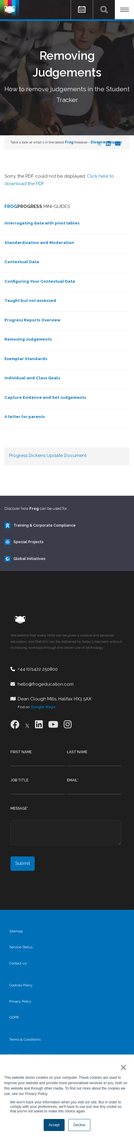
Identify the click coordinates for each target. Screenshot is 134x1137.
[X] (27, 724)
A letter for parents (24, 416)
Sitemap (16, 931)
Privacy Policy (20, 1001)
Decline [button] (79, 1125)
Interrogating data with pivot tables (42, 223)
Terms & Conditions (25, 1039)
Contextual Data (21, 261)
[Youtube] (53, 724)
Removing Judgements (28, 339)
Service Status (21, 947)
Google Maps (43, 707)
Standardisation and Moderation (39, 242)
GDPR (14, 1017)
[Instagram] (67, 724)
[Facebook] (14, 724)
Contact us (18, 963)
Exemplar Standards (25, 358)
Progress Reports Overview (32, 319)
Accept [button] (54, 1125)
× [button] (122, 1067)
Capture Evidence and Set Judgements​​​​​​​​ (45, 397)
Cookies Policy (21, 985)
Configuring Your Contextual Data (39, 281)
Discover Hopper (106, 142)
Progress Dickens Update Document (47, 455)
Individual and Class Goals (32, 377)
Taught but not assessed (30, 300)
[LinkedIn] (39, 724)
